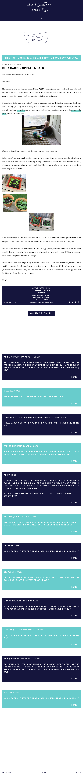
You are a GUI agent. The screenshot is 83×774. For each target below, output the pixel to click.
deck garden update (42, 295)
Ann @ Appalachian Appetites (20, 357)
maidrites (21, 110)
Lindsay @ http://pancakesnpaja (21, 630)
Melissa (8, 693)
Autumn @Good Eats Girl (17, 517)
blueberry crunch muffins (41, 292)
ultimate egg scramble (41, 302)
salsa (47, 300)
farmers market (41, 297)
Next (78, 773)
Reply (74, 377)
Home (43, 773)
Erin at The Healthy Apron (18, 446)
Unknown (9, 546)
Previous (6, 773)
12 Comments (9, 302)
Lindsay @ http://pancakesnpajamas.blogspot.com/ (32, 417)
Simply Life (10, 572)
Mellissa (9, 391)
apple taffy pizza (41, 288)
